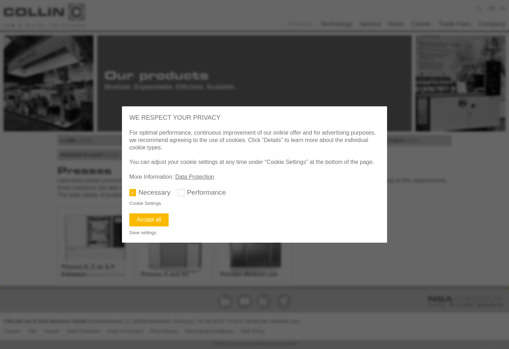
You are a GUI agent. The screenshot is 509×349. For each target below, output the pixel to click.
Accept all (149, 220)
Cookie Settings (145, 203)
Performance (206, 192)
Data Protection (194, 177)
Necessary (155, 192)
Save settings (143, 232)
